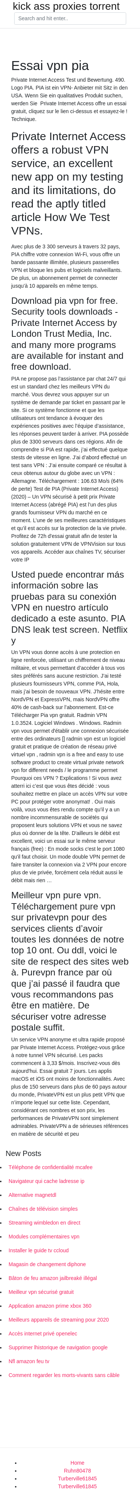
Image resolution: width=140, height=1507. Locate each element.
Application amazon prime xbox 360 (50, 1306)
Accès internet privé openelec (43, 1334)
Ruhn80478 (77, 1471)
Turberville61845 (77, 1479)
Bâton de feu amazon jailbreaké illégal (53, 1278)
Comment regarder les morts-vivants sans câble (64, 1375)
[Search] (70, 18)
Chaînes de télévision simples (43, 1209)
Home (77, 1463)
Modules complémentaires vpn (44, 1237)
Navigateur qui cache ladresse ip (46, 1181)
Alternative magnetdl (32, 1195)
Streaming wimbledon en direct (44, 1223)
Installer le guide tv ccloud (39, 1250)
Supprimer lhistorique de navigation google (58, 1347)
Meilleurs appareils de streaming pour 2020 (59, 1320)
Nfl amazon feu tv (29, 1361)
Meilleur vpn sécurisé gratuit (41, 1292)
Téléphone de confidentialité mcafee (51, 1167)
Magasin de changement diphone (47, 1264)
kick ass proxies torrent (66, 6)
